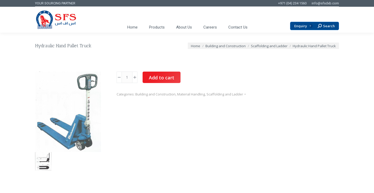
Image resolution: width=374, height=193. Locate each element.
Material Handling (191, 94)
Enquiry (303, 26)
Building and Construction (155, 94)
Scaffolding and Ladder (224, 94)
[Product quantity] (127, 77)
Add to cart (161, 77)
